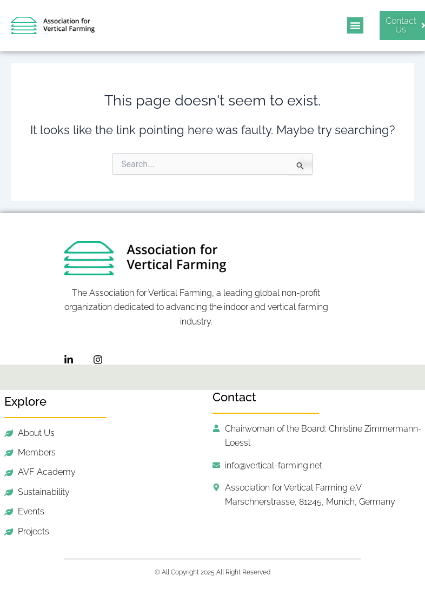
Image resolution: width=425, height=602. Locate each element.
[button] (355, 25)
